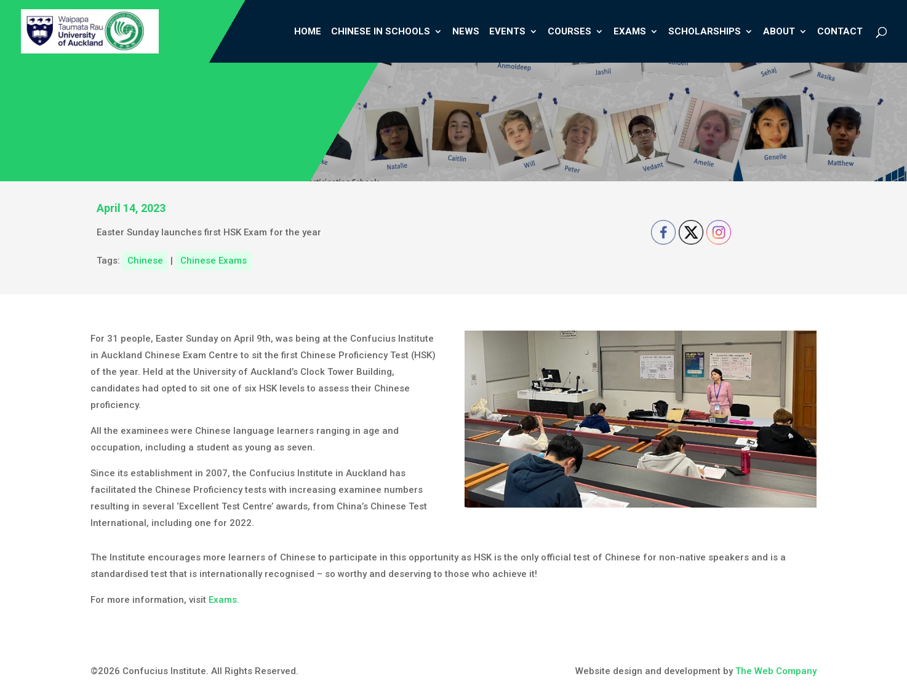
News (465, 32)
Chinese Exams (213, 260)
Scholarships (704, 32)
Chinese (145, 260)
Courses (569, 32)
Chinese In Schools (380, 32)
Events (507, 32)
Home (307, 32)
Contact (840, 32)
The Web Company (776, 671)
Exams (629, 32)
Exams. (225, 599)
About (779, 32)
